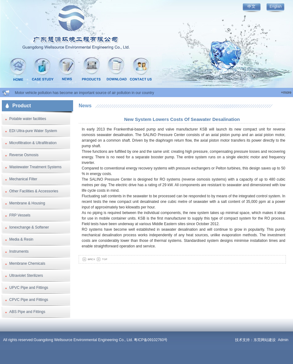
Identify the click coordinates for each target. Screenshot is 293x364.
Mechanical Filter (23, 179)
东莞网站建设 (265, 340)
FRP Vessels (19, 215)
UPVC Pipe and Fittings (28, 287)
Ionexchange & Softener (29, 227)
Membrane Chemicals (27, 263)
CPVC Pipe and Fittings (28, 300)
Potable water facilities (27, 119)
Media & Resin (21, 239)
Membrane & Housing (27, 203)
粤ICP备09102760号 (150, 340)
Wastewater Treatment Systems (35, 167)
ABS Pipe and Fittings (27, 312)
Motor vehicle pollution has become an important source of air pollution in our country (84, 93)
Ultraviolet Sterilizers (26, 275)
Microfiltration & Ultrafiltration (32, 143)
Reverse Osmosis (24, 155)
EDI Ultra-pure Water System (33, 131)
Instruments (19, 251)
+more (286, 92)
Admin (283, 340)
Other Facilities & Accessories (33, 191)
